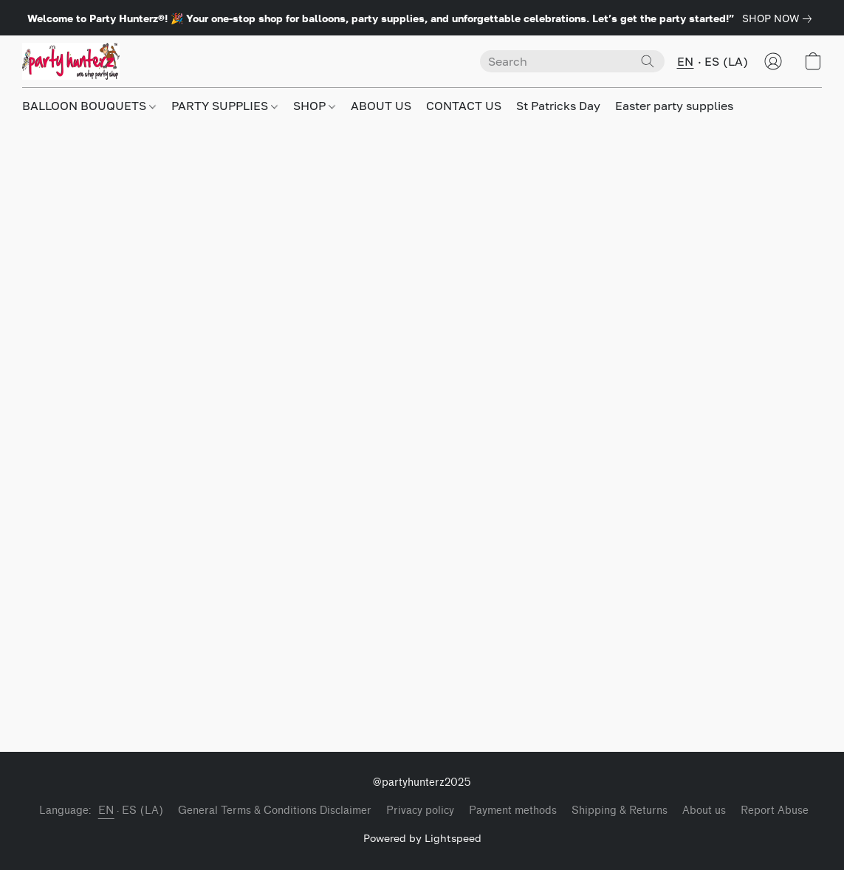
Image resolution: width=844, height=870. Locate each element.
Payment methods (513, 810)
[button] (71, 61)
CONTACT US (463, 105)
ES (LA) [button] (726, 61)
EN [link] (106, 810)
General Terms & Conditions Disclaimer (274, 810)
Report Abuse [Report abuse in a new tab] (775, 810)
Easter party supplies (674, 105)
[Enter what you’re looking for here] (572, 61)
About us (704, 810)
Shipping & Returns (620, 810)
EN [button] (685, 61)
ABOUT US (381, 105)
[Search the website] (648, 61)
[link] (779, 18)
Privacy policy (420, 810)
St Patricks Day (558, 105)
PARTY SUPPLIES (224, 105)
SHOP (314, 105)
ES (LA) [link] (143, 810)
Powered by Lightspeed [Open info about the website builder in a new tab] (422, 838)
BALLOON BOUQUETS (89, 105)
